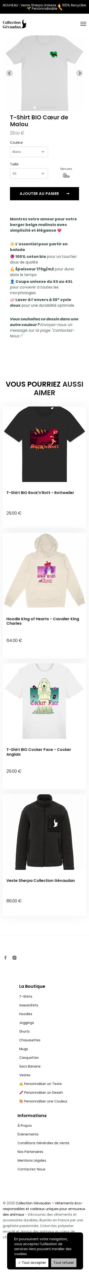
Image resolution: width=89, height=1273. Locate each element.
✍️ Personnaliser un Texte (40, 1083)
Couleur (16, 142)
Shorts (24, 1031)
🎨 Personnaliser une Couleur (43, 1101)
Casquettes (29, 1057)
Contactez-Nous (31, 1169)
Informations (32, 1115)
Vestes (24, 1075)
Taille (14, 164)
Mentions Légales (32, 1160)
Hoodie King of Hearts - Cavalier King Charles (42, 621)
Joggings (26, 1022)
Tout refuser (63, 1262)
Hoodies (25, 1014)
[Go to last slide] (9, 73)
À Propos (25, 1125)
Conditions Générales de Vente (43, 1143)
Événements (28, 1134)
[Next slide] (79, 73)
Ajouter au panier (44, 194)
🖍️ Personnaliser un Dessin (41, 1092)
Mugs (23, 1049)
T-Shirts (25, 996)
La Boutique (32, 986)
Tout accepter (32, 1262)
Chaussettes (29, 1040)
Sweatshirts (28, 1005)
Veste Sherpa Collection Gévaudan (40, 880)
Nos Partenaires (30, 1151)
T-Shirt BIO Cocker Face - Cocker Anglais (38, 751)
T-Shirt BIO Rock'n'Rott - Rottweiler (40, 492)
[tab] (34, 107)
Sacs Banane (30, 1066)
